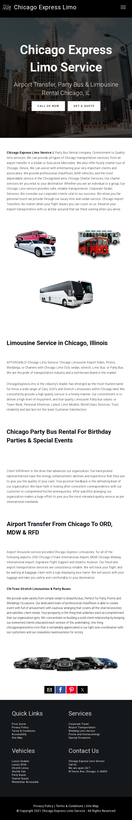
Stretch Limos (20, 767)
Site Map (17, 737)
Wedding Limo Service (82, 730)
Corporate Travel (79, 723)
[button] (49, 689)
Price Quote (19, 723)
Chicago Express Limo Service (86, 761)
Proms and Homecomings (84, 734)
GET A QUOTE (83, 105)
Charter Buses (20, 778)
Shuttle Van (19, 771)
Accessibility (19, 734)
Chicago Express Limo (45, 7)
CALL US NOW (48, 105)
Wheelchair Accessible (25, 781)
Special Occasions (80, 737)
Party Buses (19, 774)
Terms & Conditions (23, 730)
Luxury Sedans (20, 761)
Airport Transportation (82, 727)
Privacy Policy (20, 727)
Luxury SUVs (19, 764)
